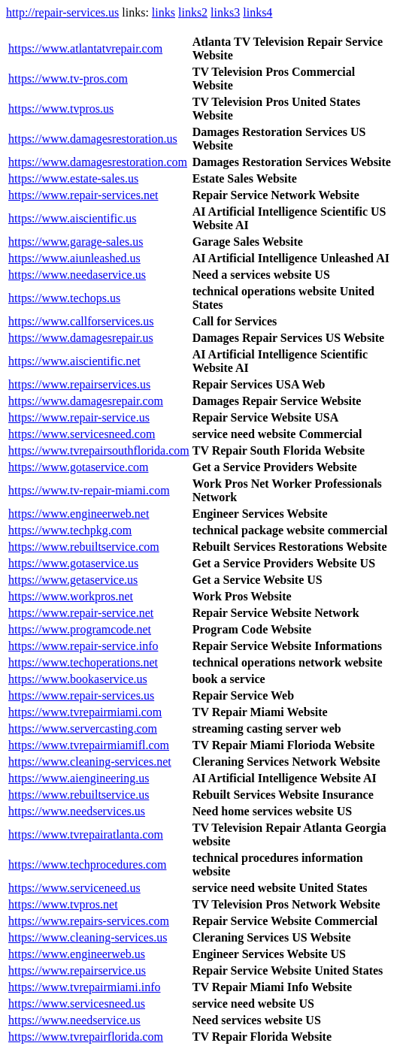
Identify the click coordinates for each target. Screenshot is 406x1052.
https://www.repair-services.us (81, 695)
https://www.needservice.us (74, 1020)
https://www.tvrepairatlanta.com (85, 834)
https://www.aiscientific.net (74, 361)
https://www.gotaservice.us (73, 563)
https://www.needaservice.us (77, 274)
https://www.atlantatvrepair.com (85, 48)
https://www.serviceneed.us (74, 887)
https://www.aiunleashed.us (74, 258)
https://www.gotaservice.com (78, 467)
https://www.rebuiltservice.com (83, 546)
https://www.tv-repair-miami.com (89, 490)
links (163, 12)
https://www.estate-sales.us (73, 178)
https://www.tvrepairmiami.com (85, 712)
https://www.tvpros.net (63, 904)
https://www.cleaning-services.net (89, 761)
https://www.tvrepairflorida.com (85, 1036)
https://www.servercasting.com (82, 728)
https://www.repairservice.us (77, 970)
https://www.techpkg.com (70, 530)
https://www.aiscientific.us (72, 218)
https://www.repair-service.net (80, 612)
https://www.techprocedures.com (87, 864)
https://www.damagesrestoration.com (97, 162)
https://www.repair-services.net (83, 195)
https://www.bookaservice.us (77, 679)
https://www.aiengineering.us (78, 778)
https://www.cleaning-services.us (87, 937)
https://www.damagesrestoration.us (92, 138)
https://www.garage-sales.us (75, 241)
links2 (193, 12)
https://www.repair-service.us (79, 417)
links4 (257, 12)
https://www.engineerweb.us (76, 954)
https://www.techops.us (64, 298)
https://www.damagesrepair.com (85, 400)
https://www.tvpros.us (61, 108)
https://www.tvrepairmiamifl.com (88, 745)
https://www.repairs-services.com (88, 920)
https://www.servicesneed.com (81, 434)
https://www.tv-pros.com (68, 78)
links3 (225, 12)
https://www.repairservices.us (79, 384)
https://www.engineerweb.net (78, 513)
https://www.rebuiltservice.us (78, 794)
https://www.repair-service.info (83, 645)
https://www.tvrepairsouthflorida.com (98, 450)
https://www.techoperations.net (83, 662)
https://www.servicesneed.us (76, 1003)
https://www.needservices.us (76, 811)
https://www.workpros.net (70, 596)
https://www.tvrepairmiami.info (84, 987)
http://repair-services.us (62, 12)
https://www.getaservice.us (73, 579)
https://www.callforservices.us (81, 321)
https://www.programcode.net (79, 629)
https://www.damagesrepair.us (80, 337)
